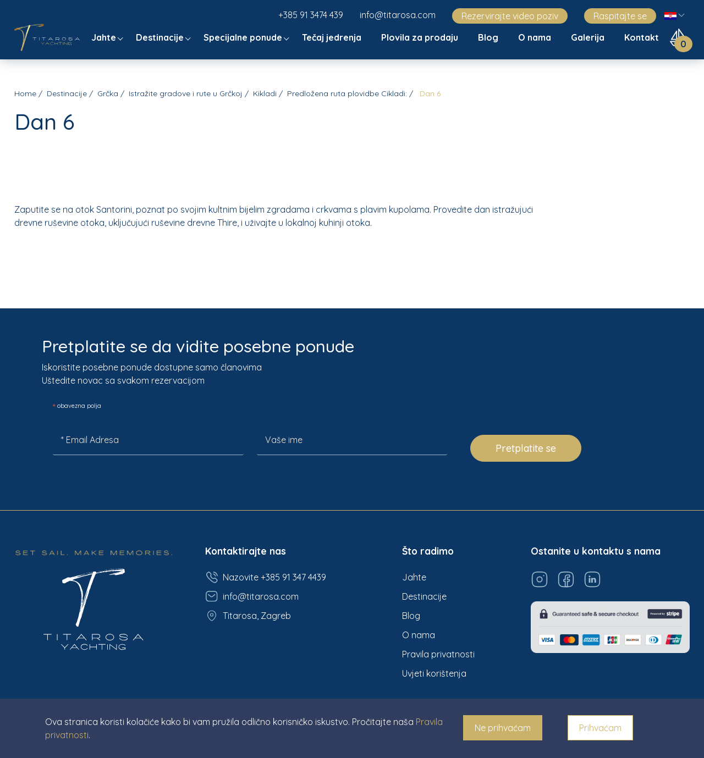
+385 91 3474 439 (310, 14)
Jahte (104, 37)
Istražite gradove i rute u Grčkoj (186, 93)
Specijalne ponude (244, 37)
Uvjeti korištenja (434, 673)
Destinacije (161, 37)
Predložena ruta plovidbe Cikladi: (347, 93)
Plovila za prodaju (420, 37)
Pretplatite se (526, 448)
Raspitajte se (620, 15)
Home (25, 93)
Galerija (589, 37)
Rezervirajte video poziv (509, 15)
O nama (535, 37)
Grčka (107, 93)
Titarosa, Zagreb (248, 615)
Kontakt (642, 37)
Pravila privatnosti (438, 654)
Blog (489, 37)
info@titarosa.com (398, 14)
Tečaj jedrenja (333, 37)
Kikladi (265, 93)
